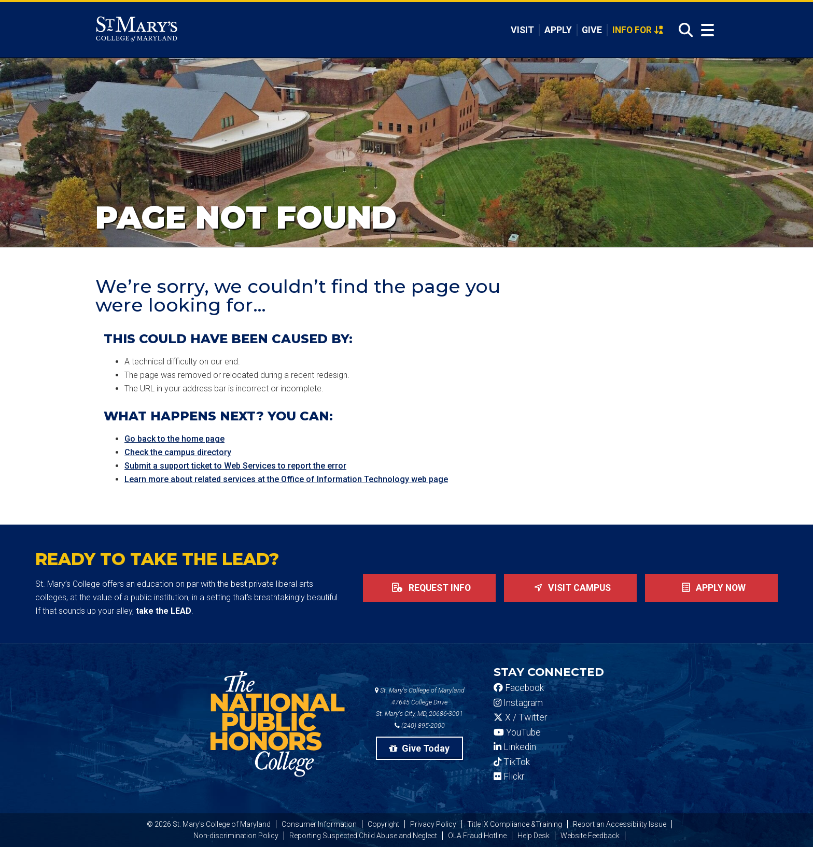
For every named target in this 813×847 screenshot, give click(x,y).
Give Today (419, 748)
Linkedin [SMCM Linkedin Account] (515, 747)
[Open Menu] (705, 30)
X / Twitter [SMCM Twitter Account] (520, 717)
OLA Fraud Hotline (477, 835)
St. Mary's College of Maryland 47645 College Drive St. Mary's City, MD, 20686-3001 (420, 702)
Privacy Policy (433, 824)
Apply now (712, 588)
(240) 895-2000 (420, 725)
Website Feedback (590, 835)
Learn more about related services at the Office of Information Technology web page (286, 479)
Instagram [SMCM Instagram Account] (518, 703)
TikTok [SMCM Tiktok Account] (512, 762)
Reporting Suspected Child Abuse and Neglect (363, 835)
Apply (558, 30)
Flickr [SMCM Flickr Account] (509, 776)
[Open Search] (683, 30)
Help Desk (533, 835)
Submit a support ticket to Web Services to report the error (235, 466)
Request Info (429, 588)
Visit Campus (570, 588)
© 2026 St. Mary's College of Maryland (209, 824)
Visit (522, 30)
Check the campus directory (177, 452)
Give (592, 30)
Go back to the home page (174, 439)
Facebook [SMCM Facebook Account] (519, 688)
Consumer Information (319, 824)
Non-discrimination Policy (235, 835)
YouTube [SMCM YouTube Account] (517, 732)
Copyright (383, 824)
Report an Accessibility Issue (619, 824)
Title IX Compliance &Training (514, 824)
